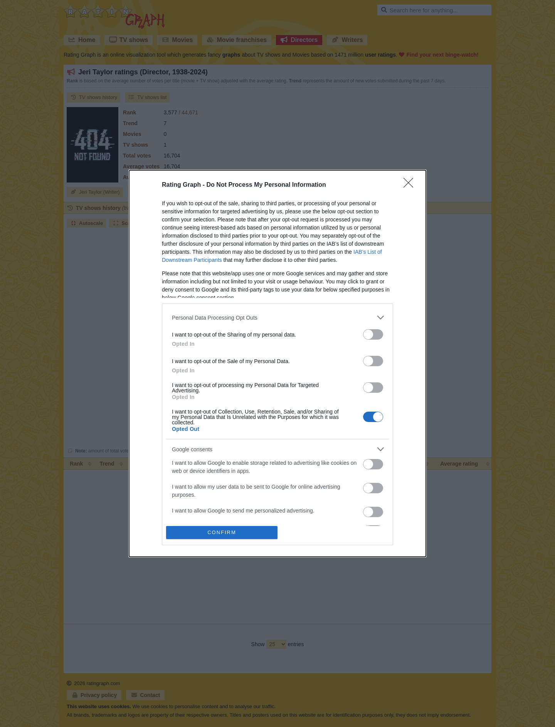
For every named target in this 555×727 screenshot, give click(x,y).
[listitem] (277, 317)
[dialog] (277, 363)
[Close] (411, 185)
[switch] (373, 334)
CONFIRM (221, 532)
